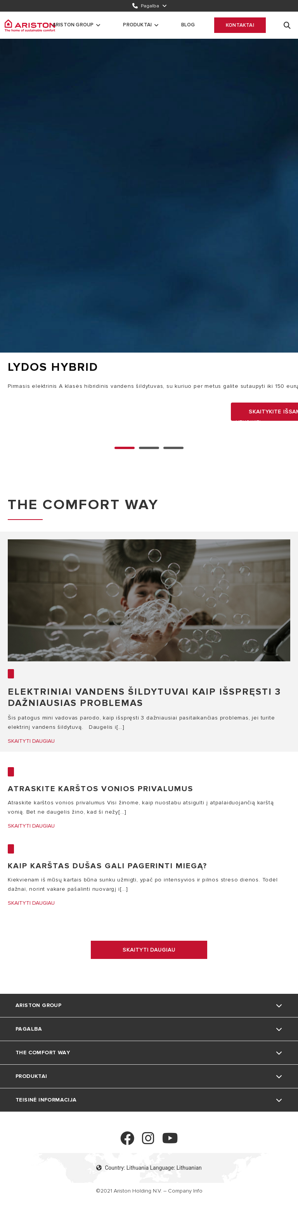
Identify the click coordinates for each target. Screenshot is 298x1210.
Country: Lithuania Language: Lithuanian (149, 1168)
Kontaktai (240, 25)
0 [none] (124, 448)
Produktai (137, 25)
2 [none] (173, 448)
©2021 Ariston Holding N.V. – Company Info (149, 1191)
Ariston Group (73, 25)
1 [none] (149, 448)
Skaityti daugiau (149, 950)
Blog (188, 25)
